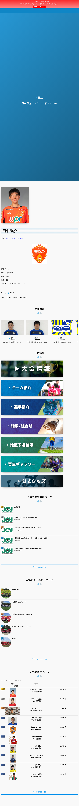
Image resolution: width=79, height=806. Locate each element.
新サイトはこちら (39, 6)
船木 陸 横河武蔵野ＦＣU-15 (12, 342)
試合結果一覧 (41, 567)
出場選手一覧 (41, 792)
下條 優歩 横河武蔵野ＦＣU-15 (37, 342)
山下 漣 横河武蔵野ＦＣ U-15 (62, 342)
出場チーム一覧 (41, 659)
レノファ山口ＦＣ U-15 (15, 238)
